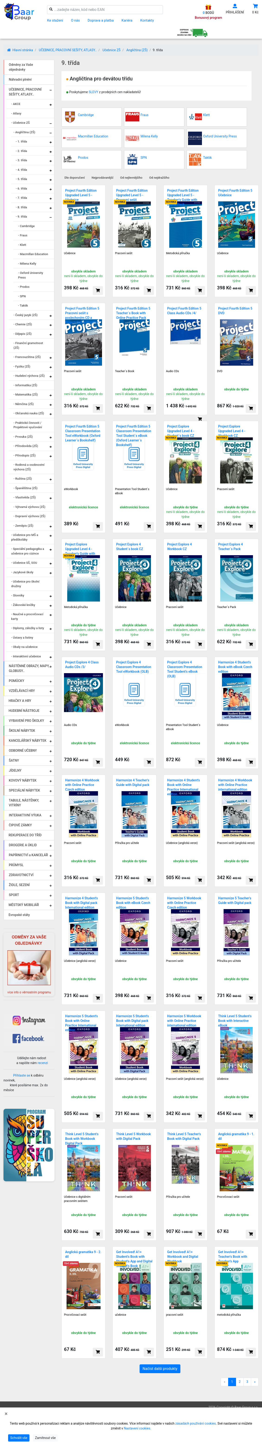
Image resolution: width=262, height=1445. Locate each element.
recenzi (43, 1063)
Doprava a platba (101, 20)
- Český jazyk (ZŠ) (25, 315)
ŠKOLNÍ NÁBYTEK (22, 730)
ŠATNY (14, 760)
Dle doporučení (74, 177)
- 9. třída (21, 216)
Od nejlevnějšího (131, 177)
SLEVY (93, 92)
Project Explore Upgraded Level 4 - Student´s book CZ (180, 431)
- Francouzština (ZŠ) (27, 357)
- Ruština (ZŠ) (22, 478)
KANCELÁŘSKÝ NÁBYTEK (27, 740)
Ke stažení (55, 20)
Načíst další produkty (160, 1368)
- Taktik (23, 305)
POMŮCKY (16, 681)
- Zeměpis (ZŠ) (23, 525)
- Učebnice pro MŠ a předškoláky (24, 537)
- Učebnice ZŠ (20, 122)
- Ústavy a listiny (22, 637)
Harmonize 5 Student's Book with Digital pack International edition (132, 1020)
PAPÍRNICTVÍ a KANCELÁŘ (28, 855)
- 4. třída (21, 169)
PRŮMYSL (16, 865)
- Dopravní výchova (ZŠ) (29, 516)
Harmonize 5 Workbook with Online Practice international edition (184, 1020)
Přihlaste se (21, 1075)
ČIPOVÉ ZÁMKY (20, 825)
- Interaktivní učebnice (26, 656)
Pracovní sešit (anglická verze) (236, 843)
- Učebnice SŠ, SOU (24, 562)
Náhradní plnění (20, 79)
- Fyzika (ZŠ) (21, 366)
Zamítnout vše (45, 1438)
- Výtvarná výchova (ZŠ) (29, 507)
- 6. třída (21, 188)
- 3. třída (21, 160)
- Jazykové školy (22, 572)
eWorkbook (71, 489)
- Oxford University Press (30, 275)
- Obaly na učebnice (24, 647)
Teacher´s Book (124, 371)
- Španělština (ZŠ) (25, 488)
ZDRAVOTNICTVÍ (21, 875)
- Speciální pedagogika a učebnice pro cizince (27, 551)
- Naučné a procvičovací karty (27, 616)
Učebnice (69, 253)
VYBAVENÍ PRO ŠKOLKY (26, 720)
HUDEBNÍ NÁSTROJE (24, 711)
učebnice (120, 1314)
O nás (75, 20)
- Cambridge (26, 226)
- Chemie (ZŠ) (22, 324)
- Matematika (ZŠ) (25, 394)
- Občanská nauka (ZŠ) (28, 413)
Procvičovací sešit (228, 1196)
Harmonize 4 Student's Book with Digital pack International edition (81, 902)
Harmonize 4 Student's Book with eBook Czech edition (235, 666)
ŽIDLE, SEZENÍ (19, 885)
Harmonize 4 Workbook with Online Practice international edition (235, 784)
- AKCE (15, 104)
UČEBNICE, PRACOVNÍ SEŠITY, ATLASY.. (67, 50)
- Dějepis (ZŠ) (22, 334)
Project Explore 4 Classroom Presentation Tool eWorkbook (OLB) (133, 666)
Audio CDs (172, 371)
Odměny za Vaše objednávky (21, 67)
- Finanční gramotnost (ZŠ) (28, 345)
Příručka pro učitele (127, 843)
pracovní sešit (174, 1314)
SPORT (14, 895)
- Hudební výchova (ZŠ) (29, 375)
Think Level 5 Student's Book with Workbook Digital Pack (82, 1138)
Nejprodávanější (102, 177)
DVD (219, 371)
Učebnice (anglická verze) (182, 843)
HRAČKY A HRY (20, 701)
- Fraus (22, 235)
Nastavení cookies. (137, 1428)
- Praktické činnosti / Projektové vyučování (27, 425)
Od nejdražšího (159, 177)
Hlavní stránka (20, 50)
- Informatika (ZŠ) (25, 385)
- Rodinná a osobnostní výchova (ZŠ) (29, 467)
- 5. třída (21, 179)
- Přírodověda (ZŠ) (25, 446)
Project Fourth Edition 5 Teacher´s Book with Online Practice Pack (133, 313)
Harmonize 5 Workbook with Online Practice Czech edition (184, 902)
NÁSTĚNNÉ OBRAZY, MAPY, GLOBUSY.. (29, 668)
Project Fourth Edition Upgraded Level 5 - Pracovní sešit (132, 195)
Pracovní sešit (123, 253)
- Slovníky (17, 595)
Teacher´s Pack (226, 607)
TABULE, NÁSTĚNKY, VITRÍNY (24, 803)
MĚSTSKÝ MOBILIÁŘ (24, 905)
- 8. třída (21, 207)
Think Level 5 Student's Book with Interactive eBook (235, 1020)
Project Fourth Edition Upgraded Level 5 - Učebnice (81, 195)
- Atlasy (16, 113)
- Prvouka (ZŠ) (23, 436)
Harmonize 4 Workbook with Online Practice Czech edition (82, 784)
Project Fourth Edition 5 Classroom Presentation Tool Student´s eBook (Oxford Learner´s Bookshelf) (133, 436)
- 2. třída (21, 151)
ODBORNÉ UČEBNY (23, 750)
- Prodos (23, 286)
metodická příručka (229, 1314)
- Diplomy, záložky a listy (27, 628)
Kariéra (126, 20)
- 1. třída (21, 141)
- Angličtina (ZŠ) (24, 132)
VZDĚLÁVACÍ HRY (22, 691)
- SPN (22, 296)
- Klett (22, 245)
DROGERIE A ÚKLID (23, 845)
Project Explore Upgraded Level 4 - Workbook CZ (231, 431)
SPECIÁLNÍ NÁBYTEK (24, 790)
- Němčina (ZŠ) (23, 404)
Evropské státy (19, 915)
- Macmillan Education (33, 254)
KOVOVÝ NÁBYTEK (22, 780)
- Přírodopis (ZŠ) (24, 455)
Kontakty (147, 20)
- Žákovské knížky (23, 605)
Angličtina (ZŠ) (137, 50)
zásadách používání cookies (195, 1423)
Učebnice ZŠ (111, 50)
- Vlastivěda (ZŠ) (24, 497)
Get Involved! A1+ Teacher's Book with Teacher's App (232, 1256)
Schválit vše (18, 1438)
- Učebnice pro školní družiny (25, 584)
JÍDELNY (15, 770)
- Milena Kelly (27, 263)
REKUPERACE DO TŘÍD (25, 835)
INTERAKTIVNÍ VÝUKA (25, 815)
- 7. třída (21, 198)
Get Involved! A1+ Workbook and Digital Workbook (182, 1256)
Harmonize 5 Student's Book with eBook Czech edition (133, 902)
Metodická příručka (178, 253)
